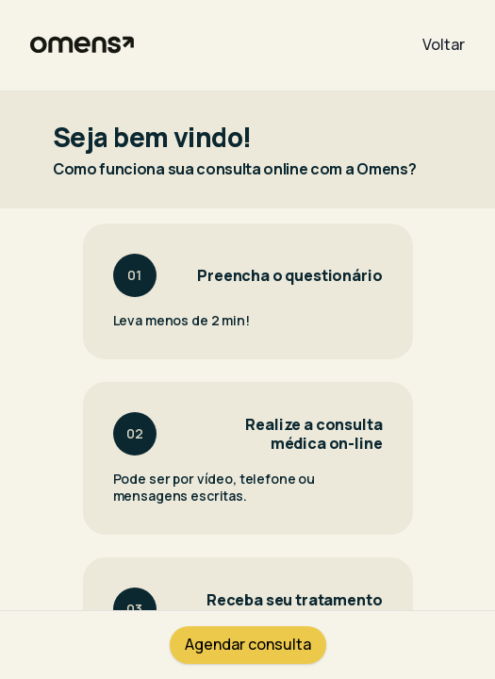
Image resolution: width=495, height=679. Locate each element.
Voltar (443, 44)
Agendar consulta (248, 644)
